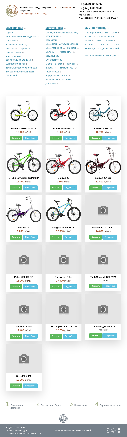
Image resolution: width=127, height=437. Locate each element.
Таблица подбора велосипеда (34, 14)
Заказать (16, 138)
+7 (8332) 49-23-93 (90, 3)
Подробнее (30, 138)
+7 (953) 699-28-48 (90, 8)
